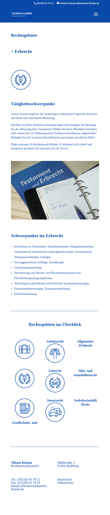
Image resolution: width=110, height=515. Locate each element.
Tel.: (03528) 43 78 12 (25, 479)
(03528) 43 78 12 (45, 3)
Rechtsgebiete (24, 35)
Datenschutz (65, 482)
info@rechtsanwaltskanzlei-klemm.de (29, 487)
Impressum (64, 479)
